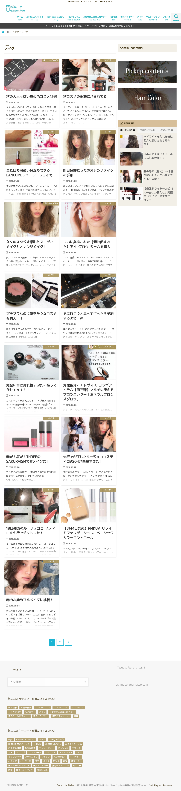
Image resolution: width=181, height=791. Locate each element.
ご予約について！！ (34, 18)
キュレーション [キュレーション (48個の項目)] (42, 707)
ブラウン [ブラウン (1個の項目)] (45, 757)
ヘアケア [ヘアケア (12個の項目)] (12, 761)
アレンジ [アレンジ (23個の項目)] (20, 752)
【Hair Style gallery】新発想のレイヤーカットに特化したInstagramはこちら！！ (91, 25)
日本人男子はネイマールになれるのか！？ (158, 156)
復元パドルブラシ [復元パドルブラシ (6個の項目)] (60, 765)
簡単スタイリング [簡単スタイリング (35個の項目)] (24, 770)
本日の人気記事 (127, 130)
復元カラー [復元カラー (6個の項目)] (76, 761)
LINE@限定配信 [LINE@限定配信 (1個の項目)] (56, 739)
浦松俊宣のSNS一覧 (17, 785)
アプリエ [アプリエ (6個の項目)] (76, 748)
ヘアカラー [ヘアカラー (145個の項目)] (75, 757)
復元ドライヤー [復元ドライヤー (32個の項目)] (40, 765)
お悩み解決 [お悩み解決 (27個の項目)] (26, 707)
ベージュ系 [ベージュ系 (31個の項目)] (26, 761)
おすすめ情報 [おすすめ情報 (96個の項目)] (14, 748)
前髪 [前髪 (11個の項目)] (65, 761)
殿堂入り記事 (166, 130)
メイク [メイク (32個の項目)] (42, 712)
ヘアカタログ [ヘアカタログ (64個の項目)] (14, 712)
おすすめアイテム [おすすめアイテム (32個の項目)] (73, 744)
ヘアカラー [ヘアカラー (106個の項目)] (30, 712)
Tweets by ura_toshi (131, 667)
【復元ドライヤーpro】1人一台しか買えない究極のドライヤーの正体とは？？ (158, 194)
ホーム (20, 18)
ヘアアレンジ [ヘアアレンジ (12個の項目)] (78, 707)
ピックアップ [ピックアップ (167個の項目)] (14, 757)
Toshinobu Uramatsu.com (131, 684)
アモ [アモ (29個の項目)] (10, 752)
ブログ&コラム (73, 18)
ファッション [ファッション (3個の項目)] (31, 757)
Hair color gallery (55, 18)
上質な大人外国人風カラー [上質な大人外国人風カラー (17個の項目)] (62, 712)
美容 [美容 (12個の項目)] (76, 716)
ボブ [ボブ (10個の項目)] (37, 761)
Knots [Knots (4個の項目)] (42, 739)
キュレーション (153, 18)
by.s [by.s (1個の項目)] (10, 739)
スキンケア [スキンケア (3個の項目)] (50, 752)
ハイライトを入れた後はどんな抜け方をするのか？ (158, 140)
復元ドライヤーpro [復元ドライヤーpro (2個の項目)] (61, 716)
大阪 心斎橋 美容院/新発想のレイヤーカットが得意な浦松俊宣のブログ (112, 785)
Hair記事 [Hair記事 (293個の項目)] (12, 707)
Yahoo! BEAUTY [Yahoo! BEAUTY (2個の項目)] (53, 744)
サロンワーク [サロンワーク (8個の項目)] (34, 752)
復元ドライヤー (127, 18)
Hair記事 (114, 18)
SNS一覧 (166, 18)
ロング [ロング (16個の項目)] (56, 761)
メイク (140, 18)
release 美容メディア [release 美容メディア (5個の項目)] (19, 744)
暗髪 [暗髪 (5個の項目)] (10, 770)
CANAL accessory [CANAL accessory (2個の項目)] (25, 739)
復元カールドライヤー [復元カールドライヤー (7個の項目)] (19, 716)
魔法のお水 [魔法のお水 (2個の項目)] (42, 770)
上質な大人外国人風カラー (95, 18)
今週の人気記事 (147, 130)
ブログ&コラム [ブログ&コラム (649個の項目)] (61, 707)
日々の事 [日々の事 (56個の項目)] (77, 765)
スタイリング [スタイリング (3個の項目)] (65, 752)
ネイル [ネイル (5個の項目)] (79, 752)
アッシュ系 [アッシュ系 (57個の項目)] (63, 748)
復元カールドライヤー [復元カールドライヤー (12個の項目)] (19, 765)
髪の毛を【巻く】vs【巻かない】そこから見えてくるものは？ (158, 175)
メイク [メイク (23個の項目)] (46, 761)
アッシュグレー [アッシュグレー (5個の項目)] (46, 748)
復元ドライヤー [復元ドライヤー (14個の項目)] (40, 716)
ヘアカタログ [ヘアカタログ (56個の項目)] (60, 757)
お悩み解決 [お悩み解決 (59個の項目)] (30, 748)
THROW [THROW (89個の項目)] (37, 744)
